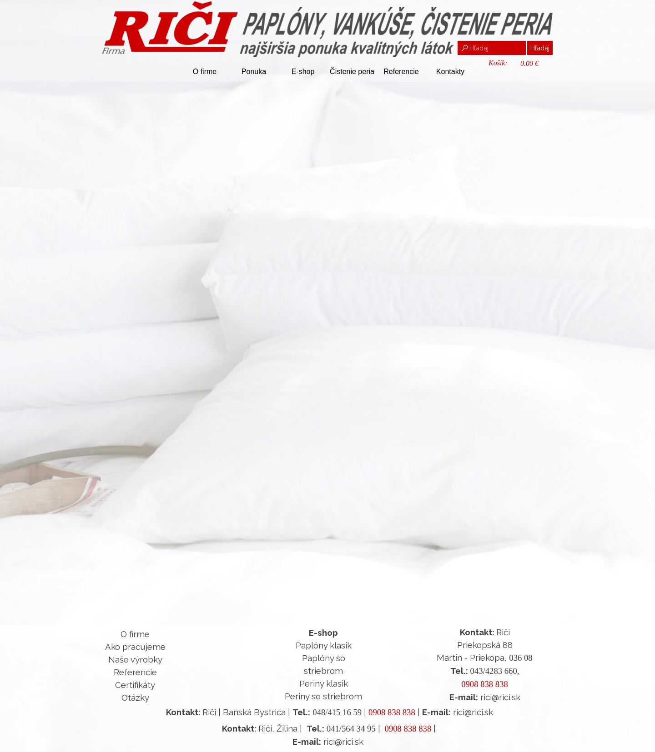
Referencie (400, 71)
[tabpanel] (135, 666)
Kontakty (450, 71)
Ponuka (254, 71)
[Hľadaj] (492, 48)
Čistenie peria (352, 71)
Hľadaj (539, 48)
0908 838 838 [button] (484, 684)
